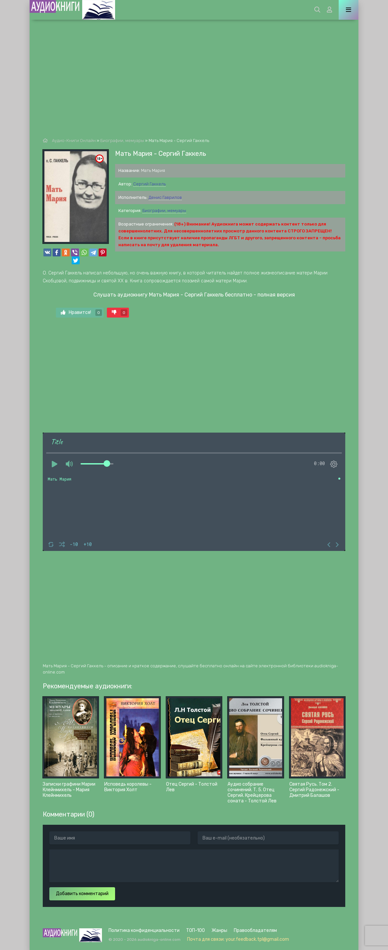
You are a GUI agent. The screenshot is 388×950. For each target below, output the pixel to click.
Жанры (219, 930)
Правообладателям (255, 930)
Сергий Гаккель (149, 183)
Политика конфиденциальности (144, 930)
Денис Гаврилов (165, 197)
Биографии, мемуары (164, 210)
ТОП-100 (195, 930)
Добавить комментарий (82, 893)
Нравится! (81, 312)
